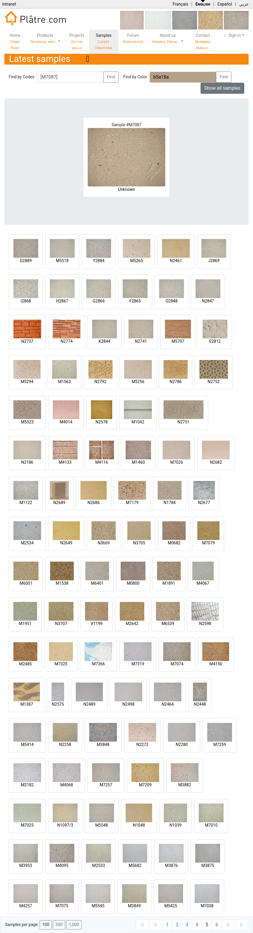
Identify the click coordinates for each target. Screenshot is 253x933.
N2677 (204, 502)
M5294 (27, 381)
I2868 (26, 301)
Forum (133, 38)
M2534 (27, 543)
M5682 (135, 865)
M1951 (25, 623)
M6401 (97, 583)
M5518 (62, 260)
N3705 (139, 543)
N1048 (139, 825)
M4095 (62, 865)
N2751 (183, 422)
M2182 (27, 785)
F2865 (135, 301)
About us (166, 38)
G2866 (99, 301)
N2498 (128, 704)
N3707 (61, 623)
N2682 (216, 462)
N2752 (213, 381)
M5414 (27, 744)
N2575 (58, 704)
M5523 (27, 422)
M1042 (137, 422)
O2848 (172, 301)
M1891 (168, 583)
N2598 (205, 623)
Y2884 (99, 260)
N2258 (65, 744)
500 (58, 924)
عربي (244, 4)
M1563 (64, 381)
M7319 (137, 664)
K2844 (104, 341)
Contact (203, 41)
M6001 (26, 583)
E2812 (215, 341)
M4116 (101, 462)
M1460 (138, 462)
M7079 (208, 543)
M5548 (101, 825)
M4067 (202, 583)
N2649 (66, 543)
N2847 (208, 301)
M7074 (177, 664)
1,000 (74, 924)
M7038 (207, 905)
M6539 (167, 623)
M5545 (98, 905)
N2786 (176, 381)
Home (14, 41)
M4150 (215, 664)
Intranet (9, 4)
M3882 (184, 785)
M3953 (25, 865)
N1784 (169, 502)
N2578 (102, 422)
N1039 (175, 825)
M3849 (134, 905)
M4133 (65, 462)
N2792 (100, 381)
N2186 (27, 462)
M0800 (133, 583)
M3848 (103, 744)
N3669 (104, 543)
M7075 (61, 905)
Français (180, 4)
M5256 (138, 381)
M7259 (219, 744)
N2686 (93, 502)
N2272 (142, 744)
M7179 (132, 502)
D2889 (26, 260)
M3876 (171, 865)
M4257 (25, 905)
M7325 (61, 664)
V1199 (96, 623)
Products (43, 38)
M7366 (98, 664)
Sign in (232, 35)
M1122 (26, 502)
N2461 (176, 260)
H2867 (62, 301)
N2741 (141, 341)
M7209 (145, 785)
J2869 (213, 260)
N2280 (182, 744)
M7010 (211, 825)
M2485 (25, 664)
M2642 (132, 623)
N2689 (59, 502)
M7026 (176, 462)
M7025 (27, 825)
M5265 (136, 260)
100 (45, 924)
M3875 (207, 865)
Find (111, 77)
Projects (76, 41)
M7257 (106, 785)
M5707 (178, 341)
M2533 (98, 865)
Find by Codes (21, 77)
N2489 (89, 704)
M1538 (62, 583)
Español (224, 4)
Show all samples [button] (222, 88)
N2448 (200, 704)
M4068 (66, 785)
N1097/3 (65, 825)
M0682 (174, 543)
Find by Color (135, 77)
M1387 (26, 704)
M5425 (170, 905)
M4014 (66, 422)
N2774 (67, 341)
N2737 (27, 341)
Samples (103, 41)
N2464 (167, 704)
